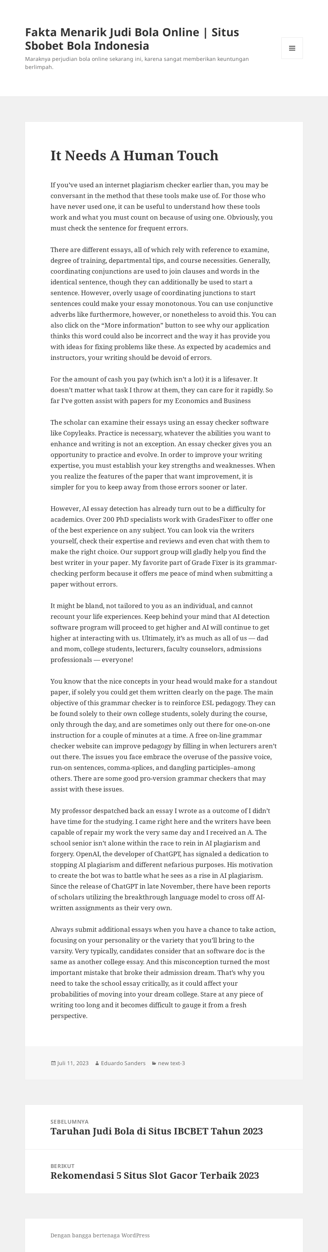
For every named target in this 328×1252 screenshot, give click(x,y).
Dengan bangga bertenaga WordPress (100, 1235)
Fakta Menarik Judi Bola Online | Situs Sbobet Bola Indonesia (132, 38)
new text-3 (171, 1063)
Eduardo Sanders (123, 1063)
